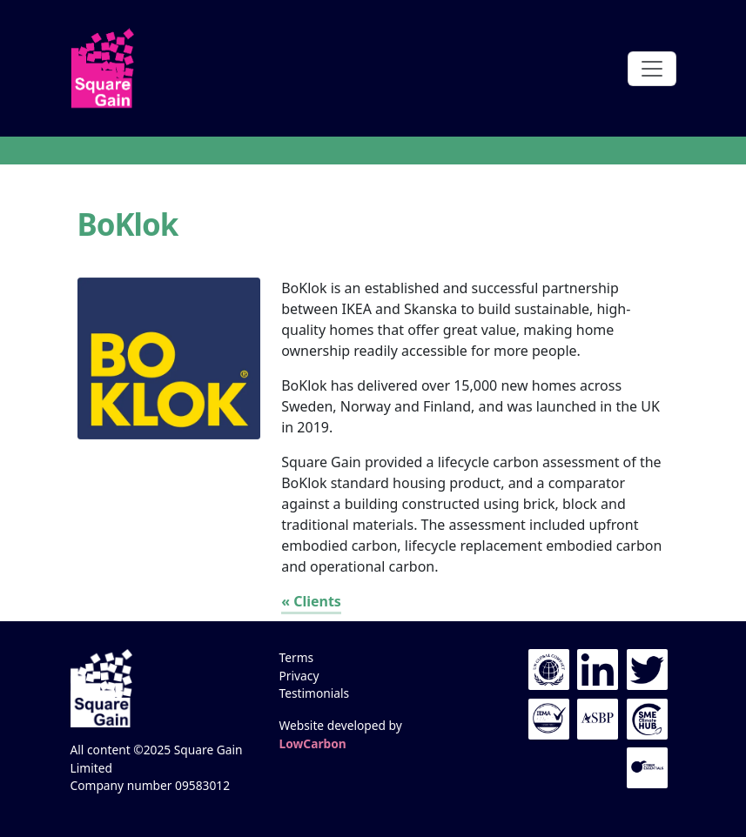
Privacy (299, 675)
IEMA (548, 719)
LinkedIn (597, 669)
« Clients (311, 601)
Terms (296, 657)
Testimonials (314, 693)
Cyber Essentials (647, 767)
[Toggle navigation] (652, 68)
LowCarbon (312, 743)
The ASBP (597, 719)
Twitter (647, 669)
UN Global (548, 669)
